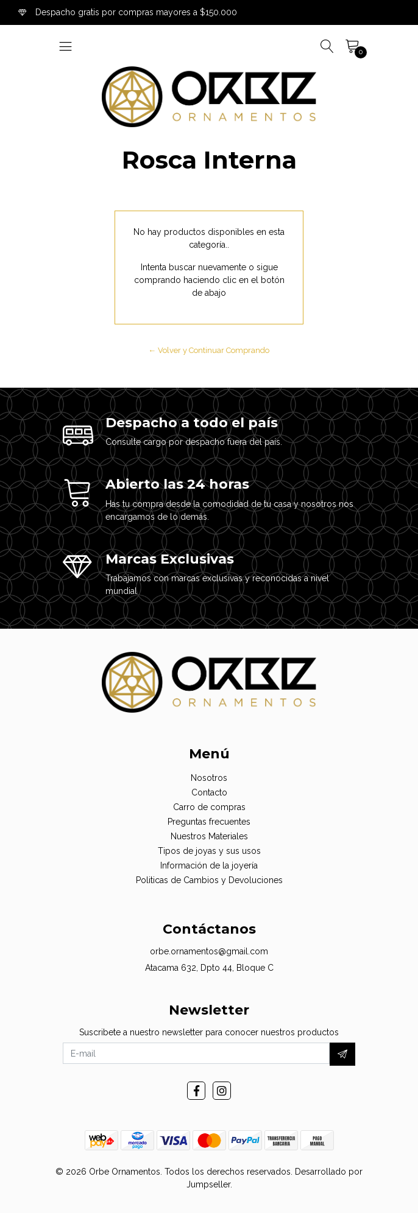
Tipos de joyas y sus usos (209, 851)
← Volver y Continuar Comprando (209, 350)
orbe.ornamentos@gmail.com (209, 951)
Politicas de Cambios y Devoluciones (209, 880)
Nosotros (209, 778)
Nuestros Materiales (209, 836)
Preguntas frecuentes (209, 822)
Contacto (209, 792)
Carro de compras (209, 807)
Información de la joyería (209, 865)
